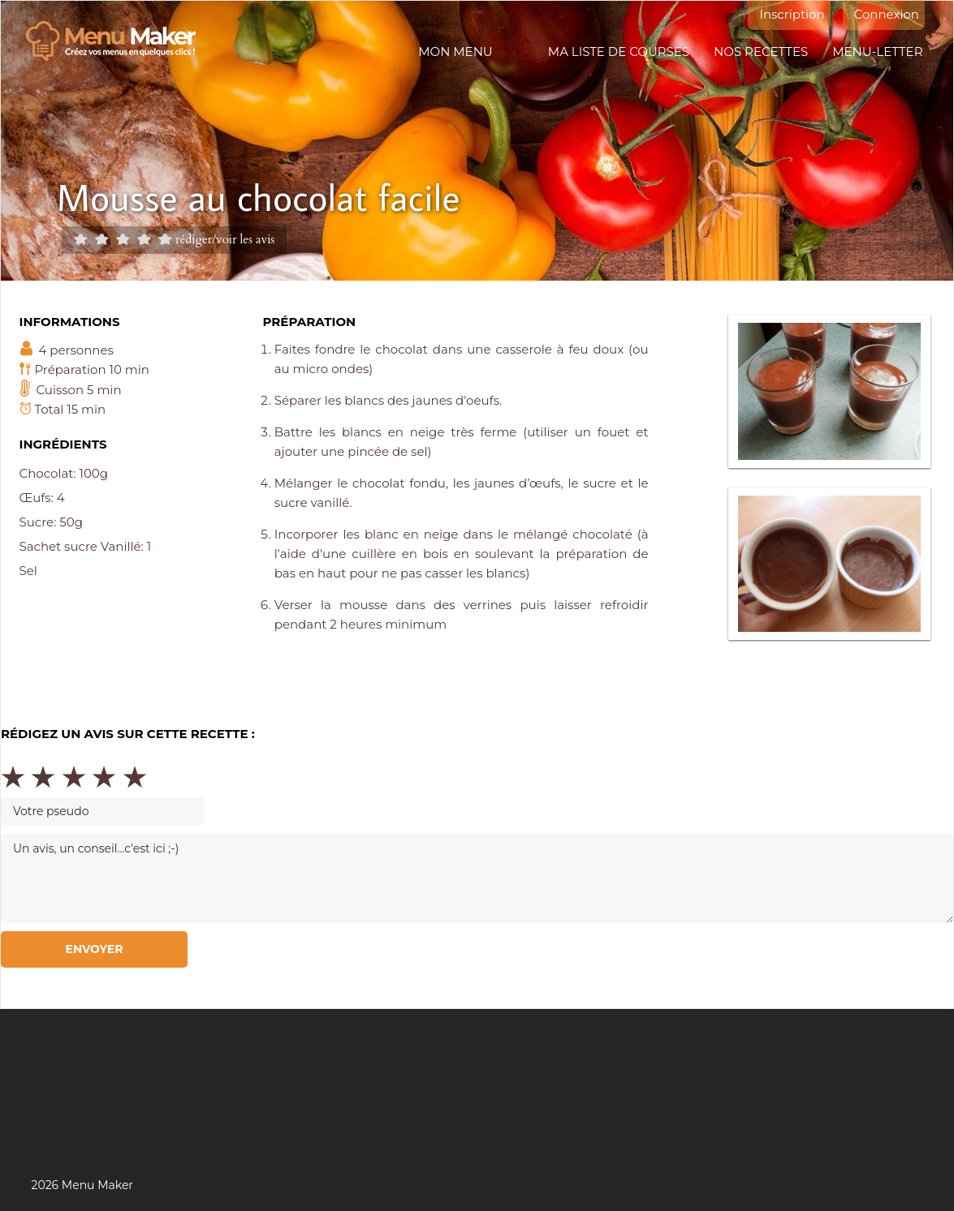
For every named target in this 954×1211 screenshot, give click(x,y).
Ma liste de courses (618, 51)
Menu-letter (877, 51)
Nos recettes (761, 51)
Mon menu (455, 51)
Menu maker (118, 41)
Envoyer (94, 949)
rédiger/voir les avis (224, 239)
